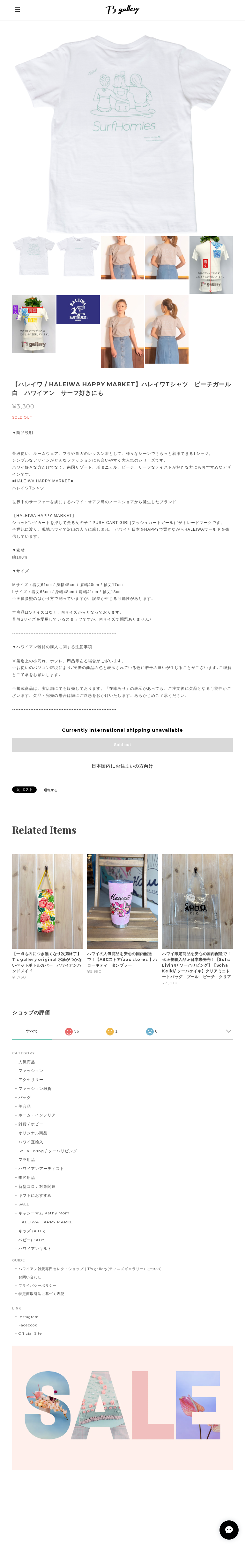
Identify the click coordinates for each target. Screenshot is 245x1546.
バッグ (25, 1097)
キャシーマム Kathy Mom (44, 1213)
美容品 (25, 1106)
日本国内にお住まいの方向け (122, 766)
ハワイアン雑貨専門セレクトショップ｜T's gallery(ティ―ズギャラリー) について (90, 1269)
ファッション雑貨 (35, 1088)
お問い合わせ (30, 1277)
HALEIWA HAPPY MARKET (47, 1222)
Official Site (30, 1333)
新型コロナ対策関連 (37, 1186)
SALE (24, 1204)
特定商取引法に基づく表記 (41, 1294)
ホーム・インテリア (37, 1115)
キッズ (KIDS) (32, 1230)
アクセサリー (31, 1079)
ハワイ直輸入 (31, 1141)
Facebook (28, 1325)
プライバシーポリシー (38, 1285)
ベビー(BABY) (32, 1239)
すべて (32, 1031)
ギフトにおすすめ (35, 1195)
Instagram (29, 1317)
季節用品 (27, 1177)
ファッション (31, 1070)
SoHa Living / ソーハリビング (48, 1150)
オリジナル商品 (33, 1133)
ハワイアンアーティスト (41, 1168)
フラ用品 (27, 1159)
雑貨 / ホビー (31, 1124)
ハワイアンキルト (35, 1248)
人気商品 (27, 1061)
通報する (51, 790)
